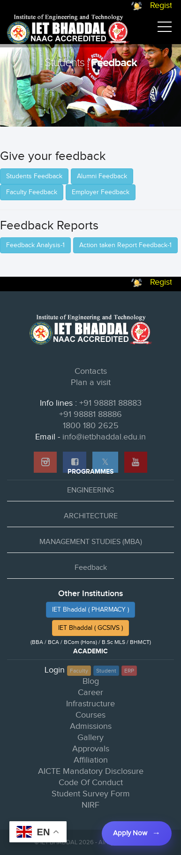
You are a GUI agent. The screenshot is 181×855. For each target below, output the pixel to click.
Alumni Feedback (102, 176)
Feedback (91, 567)
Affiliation (91, 760)
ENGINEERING (90, 490)
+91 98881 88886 (90, 414)
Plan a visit (91, 382)
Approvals (90, 749)
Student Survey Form (91, 794)
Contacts (91, 371)
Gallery (90, 737)
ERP (129, 670)
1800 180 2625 (91, 426)
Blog (91, 681)
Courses (90, 715)
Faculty (79, 670)
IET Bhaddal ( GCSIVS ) (90, 628)
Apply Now (130, 833)
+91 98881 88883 (110, 403)
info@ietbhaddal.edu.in (104, 437)
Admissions (91, 726)
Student (106, 670)
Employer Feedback (100, 192)
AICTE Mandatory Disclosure (90, 771)
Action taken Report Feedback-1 (125, 245)
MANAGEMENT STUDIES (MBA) (90, 541)
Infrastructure (90, 704)
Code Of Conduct (91, 782)
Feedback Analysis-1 (35, 245)
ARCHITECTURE (91, 516)
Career (90, 692)
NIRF (90, 805)
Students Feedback (34, 176)
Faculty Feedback (31, 192)
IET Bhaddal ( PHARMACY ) (90, 609)
